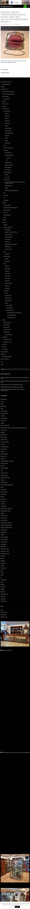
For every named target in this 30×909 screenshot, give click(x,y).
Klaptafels (7, 266)
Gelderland (7, 120)
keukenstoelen (9, 307)
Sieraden (7, 188)
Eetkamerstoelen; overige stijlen (14, 312)
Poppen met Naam (7, 329)
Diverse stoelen (8, 298)
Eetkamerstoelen (10, 310)
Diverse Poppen (6, 332)
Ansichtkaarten (6, 111)
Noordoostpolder (9, 133)
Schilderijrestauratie (7, 356)
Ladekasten (7, 241)
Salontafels (7, 280)
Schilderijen (4, 337)
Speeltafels (3, 563)
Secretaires (7, 261)
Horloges (4, 106)
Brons (4, 145)
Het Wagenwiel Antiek (7, 6)
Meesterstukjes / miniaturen (11, 244)
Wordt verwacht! (4, 351)
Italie (7, 160)
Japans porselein (7, 210)
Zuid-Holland (8, 142)
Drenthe (6, 113)
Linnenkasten (3, 506)
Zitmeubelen (6, 290)
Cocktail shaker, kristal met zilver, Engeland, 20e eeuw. (12, 384)
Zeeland (6, 140)
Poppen (3, 320)
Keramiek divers (6, 214)
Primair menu (28, 6)
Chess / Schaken (5, 96)
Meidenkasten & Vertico (6, 510)
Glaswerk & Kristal (7, 172)
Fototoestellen (8, 162)
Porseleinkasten (8, 249)
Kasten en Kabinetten (8, 227)
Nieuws (2, 363)
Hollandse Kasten (8, 234)
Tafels (4, 263)
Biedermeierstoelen (11, 315)
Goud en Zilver (6, 179)
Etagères (5, 224)
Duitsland (8, 157)
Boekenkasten (8, 229)
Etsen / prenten (5, 103)
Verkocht (4, 346)
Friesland (7, 118)
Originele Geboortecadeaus (8, 91)
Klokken (4, 219)
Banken (6, 293)
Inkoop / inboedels (5, 359)
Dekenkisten (7, 254)
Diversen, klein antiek (8, 147)
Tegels (4, 217)
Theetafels (7, 285)
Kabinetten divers (9, 236)
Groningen (7, 123)
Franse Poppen (6, 324)
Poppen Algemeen (7, 322)
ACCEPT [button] (17, 906)
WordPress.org (4, 617)
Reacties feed (3, 614)
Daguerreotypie (8, 152)
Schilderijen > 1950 (7, 342)
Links (2, 361)
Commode (3, 415)
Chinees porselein (7, 205)
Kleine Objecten (5, 108)
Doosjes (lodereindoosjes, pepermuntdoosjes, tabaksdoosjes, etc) (15, 183)
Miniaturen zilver (8, 185)
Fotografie (5, 150)
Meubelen (4, 222)
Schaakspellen (6, 98)
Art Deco (5, 212)
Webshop (3, 86)
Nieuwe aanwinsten (6, 84)
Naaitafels (7, 271)
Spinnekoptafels (8, 283)
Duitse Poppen (6, 327)
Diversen (4, 101)
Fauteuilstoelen (8, 300)
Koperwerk (5, 200)
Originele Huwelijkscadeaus (8, 94)
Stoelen (6, 302)
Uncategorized (4, 579)
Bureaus (6, 258)
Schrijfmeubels (6, 256)
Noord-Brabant (8, 128)
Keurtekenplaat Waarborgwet (11, 190)
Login (2, 609)
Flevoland (7, 116)
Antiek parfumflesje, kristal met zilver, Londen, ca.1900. (12, 387)
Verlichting (3, 586)
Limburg (6, 125)
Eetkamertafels (4, 434)
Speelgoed (4, 344)
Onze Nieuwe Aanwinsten (6, 81)
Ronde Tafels (7, 278)
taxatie (2, 572)
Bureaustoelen (9, 305)
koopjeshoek (5, 349)
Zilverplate (5, 195)
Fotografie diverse (9, 164)
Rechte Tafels (8, 276)
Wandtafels (7, 288)
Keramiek (4, 202)
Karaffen (7, 174)
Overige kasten (4, 529)
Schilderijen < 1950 (7, 339)
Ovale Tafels (7, 273)
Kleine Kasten (8, 239)
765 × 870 (13, 24)
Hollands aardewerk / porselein (10, 207)
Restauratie (3, 354)
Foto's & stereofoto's (5, 442)
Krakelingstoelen (11, 317)
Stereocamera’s (8, 167)
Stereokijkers (8, 169)
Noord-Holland (8, 130)
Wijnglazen (7, 177)
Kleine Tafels (7, 268)
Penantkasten (8, 246)
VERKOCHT (19, 24)
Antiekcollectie (4, 89)
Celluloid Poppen (8, 334)
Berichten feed (4, 612)
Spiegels (2, 565)
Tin (4, 197)
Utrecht (6, 138)
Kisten (4, 251)
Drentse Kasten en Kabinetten (11, 232)
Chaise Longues (8, 295)
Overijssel (7, 135)
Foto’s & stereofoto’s (9, 155)
